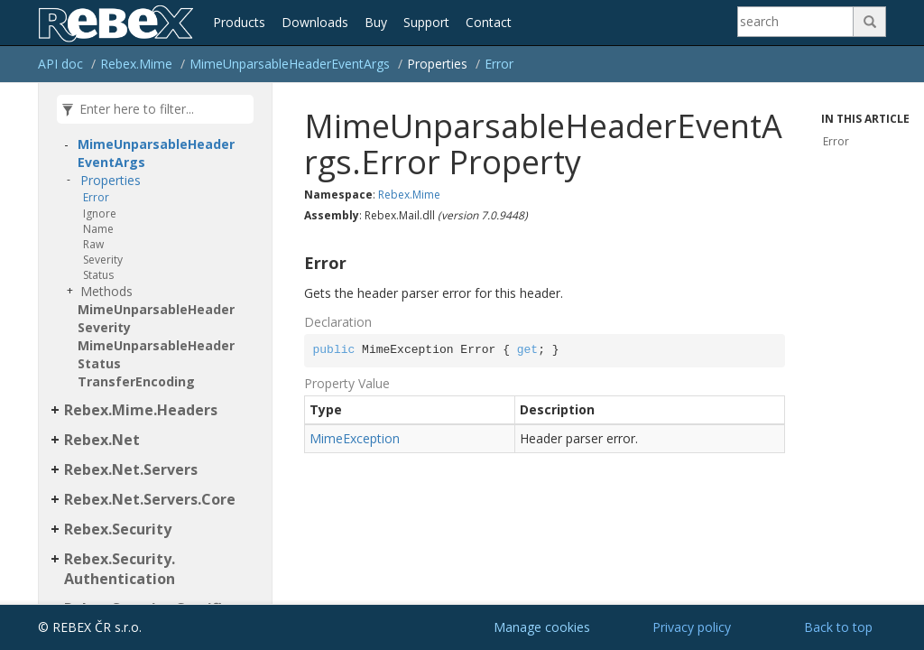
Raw (93, 244)
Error (499, 63)
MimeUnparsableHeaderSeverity (156, 318)
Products (239, 22)
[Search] (796, 21)
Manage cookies (542, 627)
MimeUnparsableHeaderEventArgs (289, 63)
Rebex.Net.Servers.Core (150, 499)
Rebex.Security (117, 529)
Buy (376, 22)
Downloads (315, 22)
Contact (489, 22)
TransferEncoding (136, 381)
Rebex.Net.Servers (131, 469)
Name (98, 229)
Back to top (838, 627)
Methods (106, 291)
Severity (103, 259)
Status (98, 275)
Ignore (99, 213)
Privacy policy (691, 627)
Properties (110, 180)
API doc (60, 63)
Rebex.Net (102, 440)
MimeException (355, 438)
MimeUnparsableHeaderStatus (156, 354)
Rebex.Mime (136, 63)
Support (426, 22)
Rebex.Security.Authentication (119, 569)
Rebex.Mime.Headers (140, 410)
